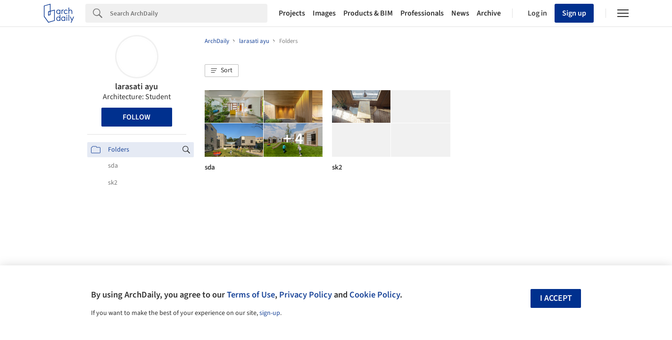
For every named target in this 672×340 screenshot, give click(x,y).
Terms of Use (251, 295)
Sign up (574, 13)
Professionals (422, 13)
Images (324, 13)
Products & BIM (368, 13)
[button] (222, 70)
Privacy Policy (305, 295)
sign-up (269, 313)
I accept (556, 298)
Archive (489, 13)
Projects (292, 13)
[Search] (188, 13)
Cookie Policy (374, 295)
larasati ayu (136, 87)
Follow (136, 117)
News (460, 13)
